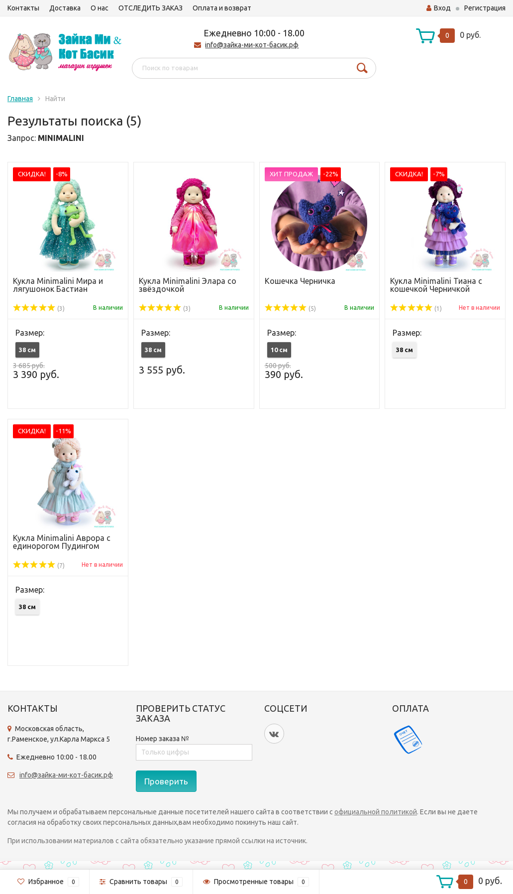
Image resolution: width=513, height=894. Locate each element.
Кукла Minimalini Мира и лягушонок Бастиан (58, 284)
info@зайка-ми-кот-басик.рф (252, 45)
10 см (279, 349)
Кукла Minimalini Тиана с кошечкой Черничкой (436, 284)
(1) (416, 308)
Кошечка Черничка (300, 280)
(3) (39, 308)
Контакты (23, 8)
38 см (27, 349)
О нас (99, 8)
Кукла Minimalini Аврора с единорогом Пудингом (61, 541)
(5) (290, 308)
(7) (39, 565)
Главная (20, 99)
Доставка (65, 8)
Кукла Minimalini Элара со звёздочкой (187, 284)
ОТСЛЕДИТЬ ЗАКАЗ (150, 8)
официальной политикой (375, 812)
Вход (438, 8)
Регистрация (485, 8)
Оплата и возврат (222, 8)
